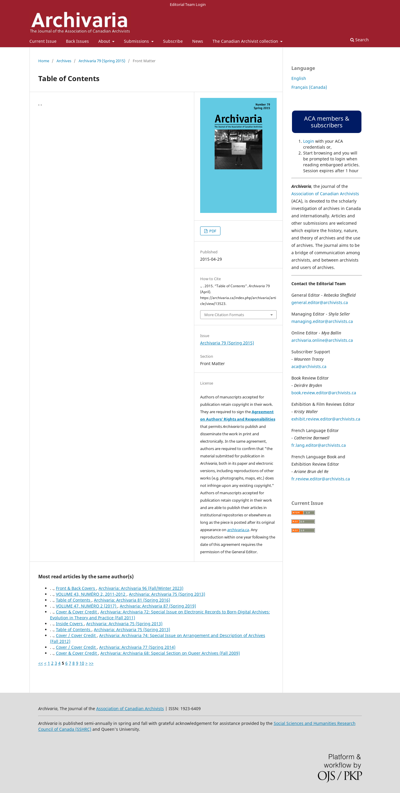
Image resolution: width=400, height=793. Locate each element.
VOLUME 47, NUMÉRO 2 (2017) (86, 606)
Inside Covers (70, 623)
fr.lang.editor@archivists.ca (318, 445)
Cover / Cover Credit (76, 635)
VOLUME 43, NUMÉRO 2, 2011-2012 (91, 594)
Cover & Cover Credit (77, 612)
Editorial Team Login (188, 4)
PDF (212, 231)
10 (81, 663)
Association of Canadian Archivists (325, 193)
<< (40, 663)
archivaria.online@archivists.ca (322, 340)
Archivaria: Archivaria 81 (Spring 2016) (132, 600)
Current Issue (43, 41)
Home (43, 60)
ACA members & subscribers (326, 121)
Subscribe (173, 41)
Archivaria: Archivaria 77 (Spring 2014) (137, 647)
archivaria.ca (238, 529)
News (197, 41)
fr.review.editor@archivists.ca (320, 479)
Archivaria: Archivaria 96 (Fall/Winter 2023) (141, 588)
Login (308, 141)
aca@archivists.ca (308, 366)
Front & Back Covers (76, 588)
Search (359, 39)
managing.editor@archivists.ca (322, 321)
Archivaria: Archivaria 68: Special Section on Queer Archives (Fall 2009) (170, 653)
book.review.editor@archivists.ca (323, 392)
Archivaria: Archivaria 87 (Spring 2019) (158, 606)
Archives (64, 60)
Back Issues (77, 41)
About (104, 41)
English (298, 78)
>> (91, 663)
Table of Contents (74, 600)
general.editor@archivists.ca (319, 302)
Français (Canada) (309, 87)
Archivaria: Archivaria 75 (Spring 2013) (167, 594)
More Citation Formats (224, 314)
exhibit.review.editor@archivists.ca (325, 419)
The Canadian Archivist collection (246, 41)
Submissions (137, 41)
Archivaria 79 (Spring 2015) (102, 60)
